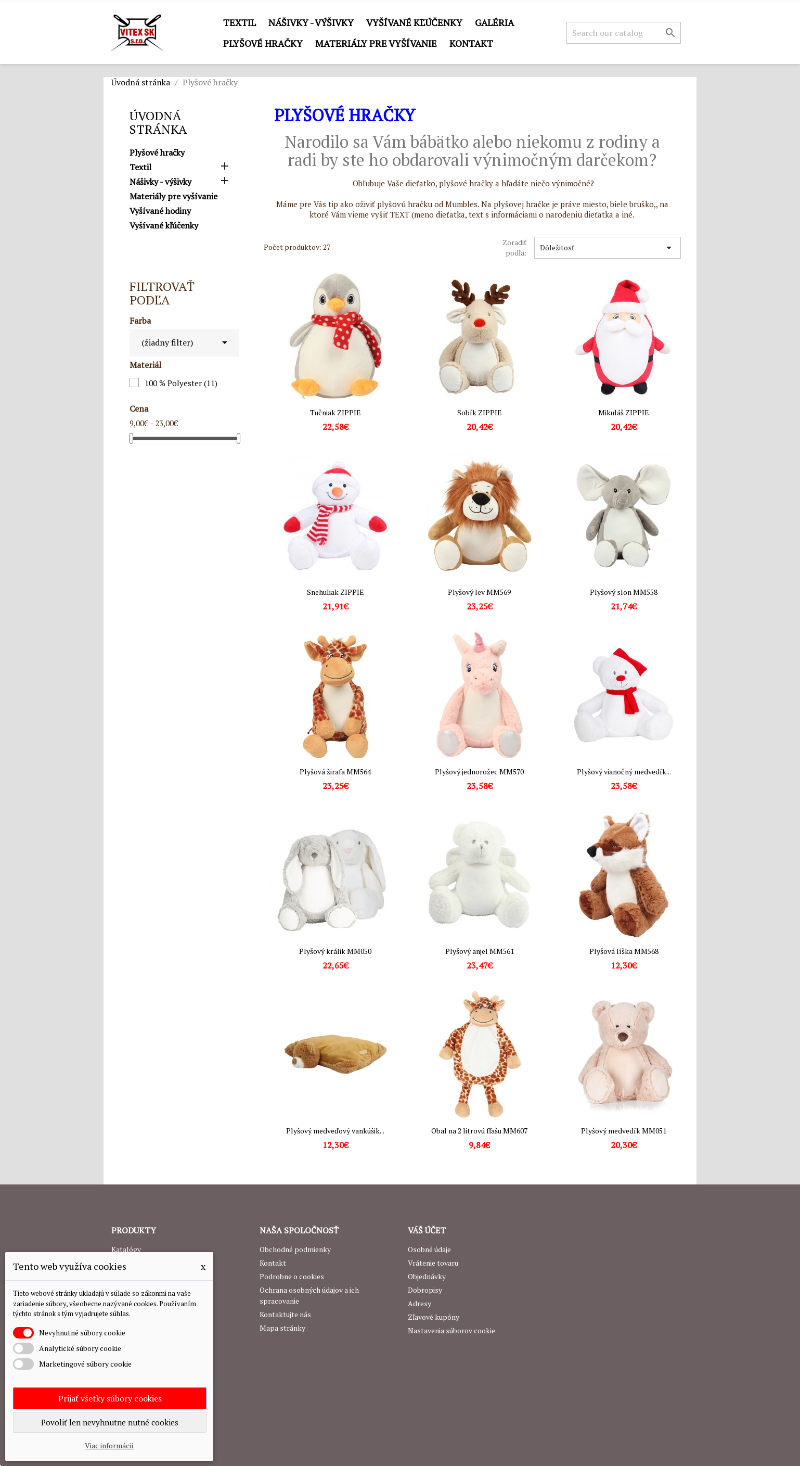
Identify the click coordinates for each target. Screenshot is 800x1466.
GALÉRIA (494, 22)
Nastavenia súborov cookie (451, 1330)
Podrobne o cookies (292, 1276)
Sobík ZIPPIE (479, 412)
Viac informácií (109, 1445)
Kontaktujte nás (285, 1314)
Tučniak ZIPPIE (335, 412)
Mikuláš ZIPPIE (623, 412)
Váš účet (427, 1230)
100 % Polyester (181, 383)
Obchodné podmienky (295, 1249)
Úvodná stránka (158, 122)
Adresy (419, 1303)
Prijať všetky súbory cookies (110, 1398)
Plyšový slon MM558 (623, 592)
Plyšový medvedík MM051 (623, 1131)
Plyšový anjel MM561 (479, 951)
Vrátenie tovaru (433, 1263)
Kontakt (471, 43)
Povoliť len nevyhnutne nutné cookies (109, 1422)
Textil (239, 22)
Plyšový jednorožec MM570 (479, 771)
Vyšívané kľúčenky (414, 22)
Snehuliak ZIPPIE (335, 592)
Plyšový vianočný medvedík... (624, 771)
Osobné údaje (429, 1249)
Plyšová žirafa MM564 (335, 771)
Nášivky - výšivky (311, 22)
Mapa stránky (282, 1328)
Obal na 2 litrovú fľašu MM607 (479, 1131)
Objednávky (427, 1276)
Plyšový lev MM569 (479, 592)
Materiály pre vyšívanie (376, 43)
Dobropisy (425, 1290)
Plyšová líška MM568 (624, 951)
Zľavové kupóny (433, 1317)
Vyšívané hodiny (160, 211)
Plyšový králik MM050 (335, 951)
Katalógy (126, 1249)
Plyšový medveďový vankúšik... (335, 1131)
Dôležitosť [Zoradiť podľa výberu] (607, 247)
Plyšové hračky (263, 43)
